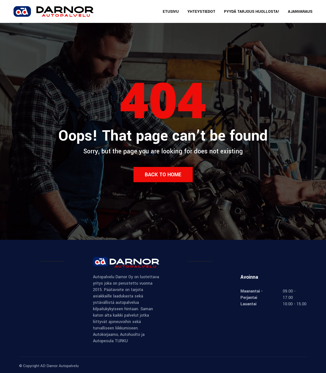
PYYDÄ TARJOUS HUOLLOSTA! (251, 11)
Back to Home (163, 174)
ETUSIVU (171, 11)
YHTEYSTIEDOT (201, 11)
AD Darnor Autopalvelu (59, 366)
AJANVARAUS (300, 11)
